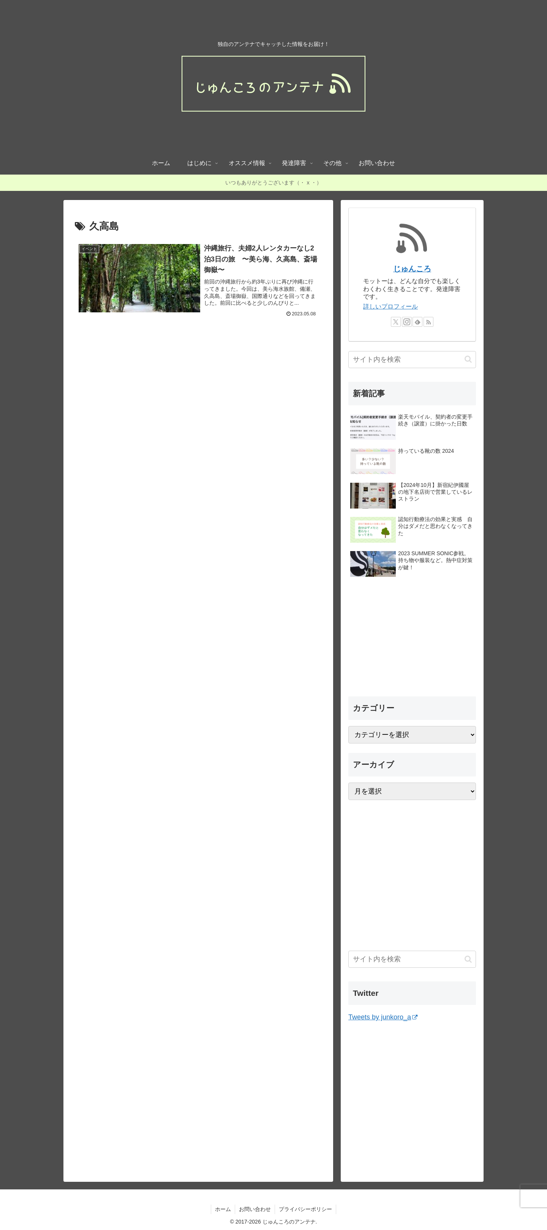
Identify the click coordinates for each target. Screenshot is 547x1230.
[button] (468, 359)
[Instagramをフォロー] (407, 322)
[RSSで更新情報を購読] (428, 322)
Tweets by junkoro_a (382, 1017)
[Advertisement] (198, 419)
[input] (412, 359)
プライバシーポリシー (305, 1209)
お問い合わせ (255, 1209)
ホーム (223, 1209)
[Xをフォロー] (396, 322)
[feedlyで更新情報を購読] (417, 322)
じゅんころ (412, 269)
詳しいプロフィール (390, 306)
